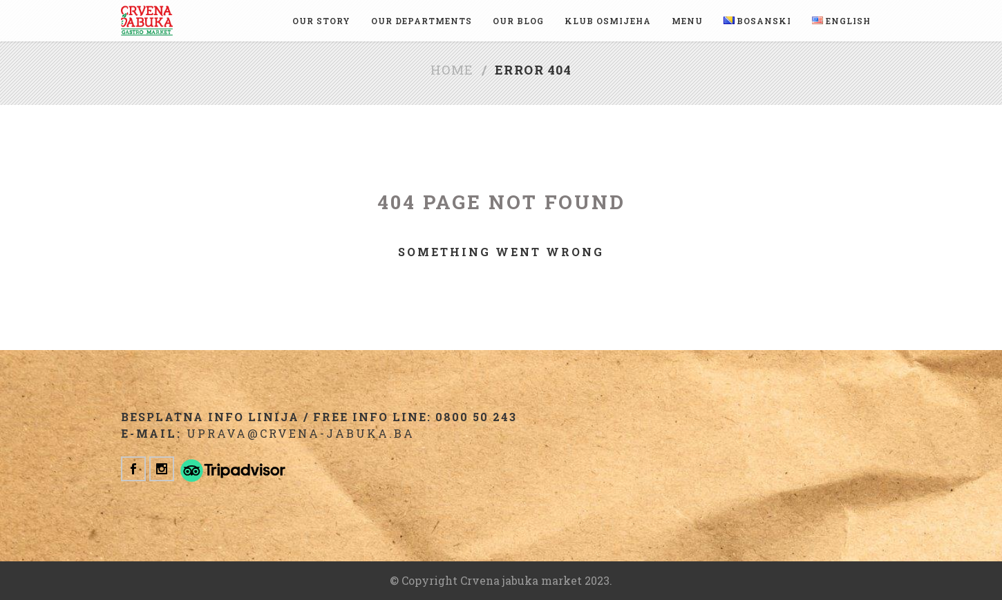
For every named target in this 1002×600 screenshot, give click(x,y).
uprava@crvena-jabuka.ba (301, 433)
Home (452, 69)
